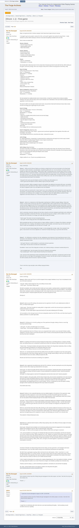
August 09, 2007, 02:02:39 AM (25, 30)
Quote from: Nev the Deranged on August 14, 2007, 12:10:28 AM (35, 493)
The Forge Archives (13, 5)
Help (63, 526)
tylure (8, 490)
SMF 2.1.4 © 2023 (7, 526)
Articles (46, 6)
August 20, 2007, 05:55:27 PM (25, 490)
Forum (52, 6)
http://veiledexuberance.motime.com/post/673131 (31, 468)
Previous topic (63, 22)
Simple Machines (14, 526)
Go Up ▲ (73, 526)
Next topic (70, 22)
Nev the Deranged (11, 30)
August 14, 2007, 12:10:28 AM (25, 473)
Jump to (54, 517)
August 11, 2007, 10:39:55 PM (25, 274)
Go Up (6, 511)
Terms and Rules (68, 526)
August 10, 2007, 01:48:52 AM (25, 163)
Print (72, 26)
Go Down (7, 26)
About (40, 6)
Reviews (58, 6)
